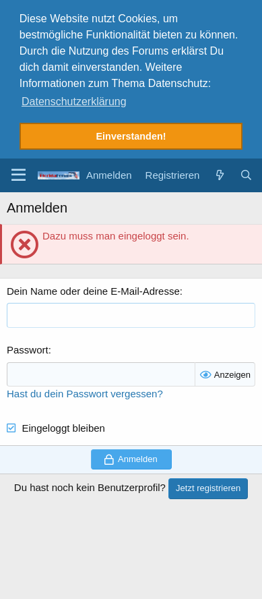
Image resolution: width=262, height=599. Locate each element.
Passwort (27, 346)
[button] (18, 172)
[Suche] (246, 171)
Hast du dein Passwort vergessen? (85, 390)
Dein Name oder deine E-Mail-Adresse (93, 287)
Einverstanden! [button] (131, 136)
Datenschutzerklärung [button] (74, 101)
